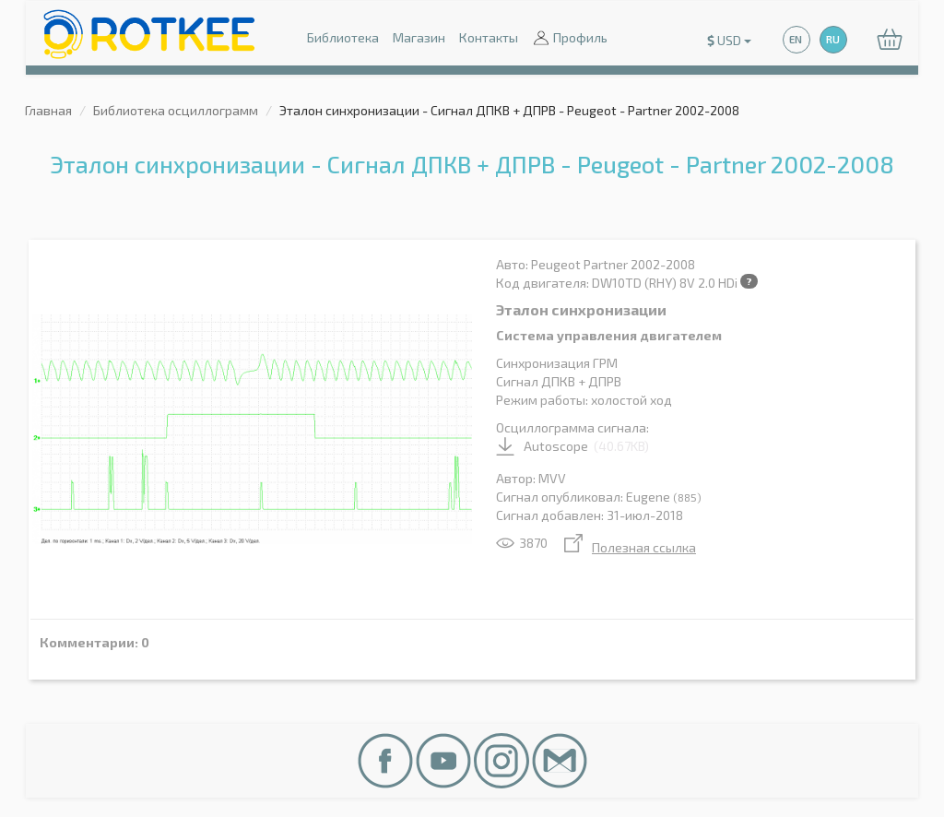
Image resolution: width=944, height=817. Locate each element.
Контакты (488, 37)
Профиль (570, 39)
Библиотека (343, 37)
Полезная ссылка (630, 547)
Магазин (419, 37)
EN (795, 39)
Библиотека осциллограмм (175, 110)
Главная (48, 110)
